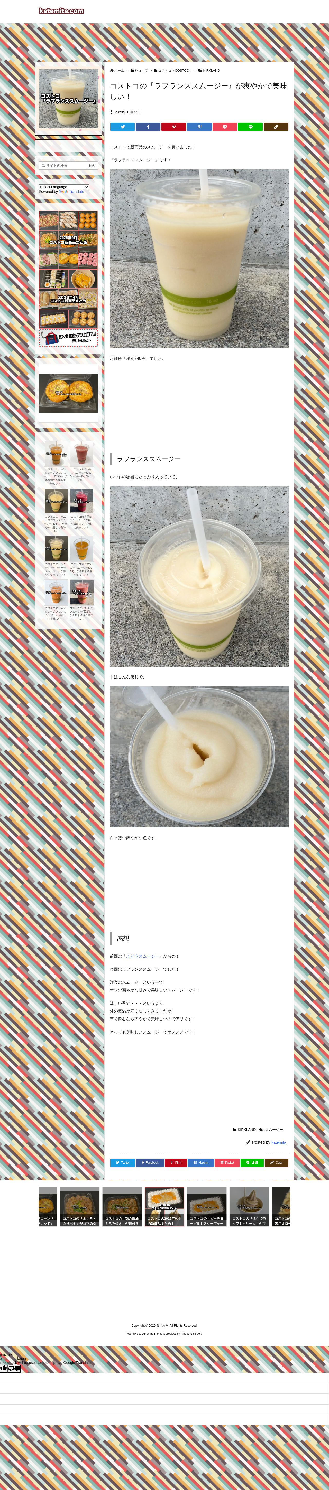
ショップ (141, 70)
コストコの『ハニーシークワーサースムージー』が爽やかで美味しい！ (55, 569)
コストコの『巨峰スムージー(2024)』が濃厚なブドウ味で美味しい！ (81, 522)
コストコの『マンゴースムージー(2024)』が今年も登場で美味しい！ (81, 569)
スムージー (274, 1130)
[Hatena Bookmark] (199, 127)
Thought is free (190, 1333)
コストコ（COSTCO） (175, 70)
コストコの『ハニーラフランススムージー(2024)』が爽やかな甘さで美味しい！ (55, 523)
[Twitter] (122, 127)
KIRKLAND (211, 70)
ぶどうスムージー (142, 956)
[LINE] (250, 127)
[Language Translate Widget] (64, 186)
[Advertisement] (164, 40)
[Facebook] (148, 127)
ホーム (119, 70)
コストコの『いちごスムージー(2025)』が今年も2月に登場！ (81, 474)
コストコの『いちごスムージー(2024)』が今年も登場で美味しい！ (81, 613)
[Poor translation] (14, 1369)
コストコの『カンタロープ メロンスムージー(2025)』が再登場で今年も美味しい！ (55, 476)
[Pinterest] (173, 127)
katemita (278, 1142)
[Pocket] (225, 127)
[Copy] (276, 127)
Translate (71, 191)
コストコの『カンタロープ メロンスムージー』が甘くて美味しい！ (55, 613)
